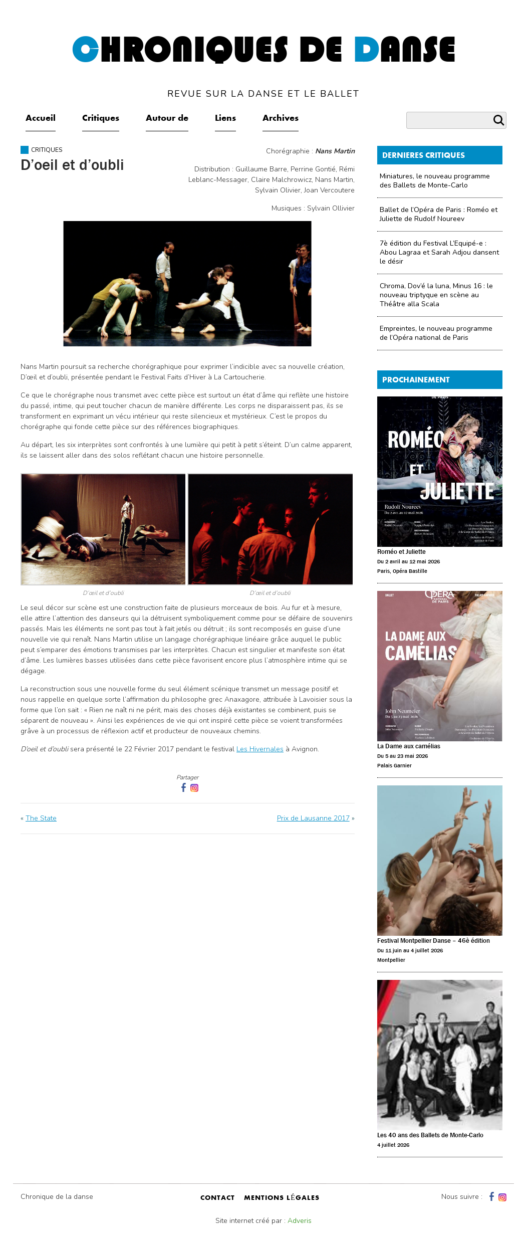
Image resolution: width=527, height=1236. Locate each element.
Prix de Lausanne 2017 (313, 818)
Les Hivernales (260, 749)
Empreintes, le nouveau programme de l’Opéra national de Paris (436, 333)
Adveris (300, 1220)
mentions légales (282, 1198)
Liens (225, 118)
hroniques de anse (264, 66)
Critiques (100, 118)
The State (41, 818)
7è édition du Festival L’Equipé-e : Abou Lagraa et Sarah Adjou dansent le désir (439, 252)
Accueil (41, 118)
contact (217, 1198)
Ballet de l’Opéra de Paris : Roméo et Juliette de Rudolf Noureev (438, 214)
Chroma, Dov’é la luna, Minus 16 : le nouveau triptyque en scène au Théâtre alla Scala (436, 295)
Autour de (167, 118)
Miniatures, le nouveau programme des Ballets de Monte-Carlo (435, 180)
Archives (280, 118)
